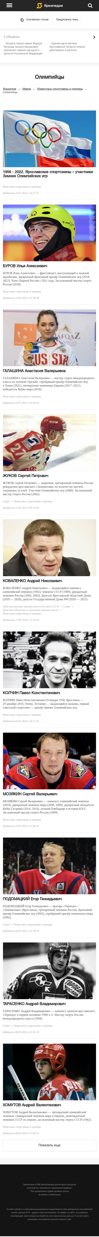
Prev (88, 37)
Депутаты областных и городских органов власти (30, 610)
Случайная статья (37, 20)
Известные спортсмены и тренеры (60, 89)
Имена (26, 89)
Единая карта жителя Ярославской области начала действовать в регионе (67, 47)
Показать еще (49, 1145)
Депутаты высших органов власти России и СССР (31, 606)
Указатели (9, 89)
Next (94, 37)
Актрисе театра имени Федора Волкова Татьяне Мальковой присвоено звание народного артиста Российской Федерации (23, 48)
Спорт (6, 501)
